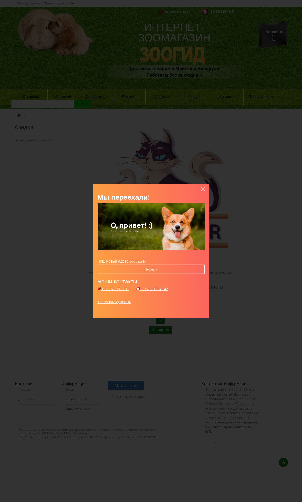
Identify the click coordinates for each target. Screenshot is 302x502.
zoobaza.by (138, 261)
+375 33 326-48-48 (152, 289)
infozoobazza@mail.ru (114, 302)
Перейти (151, 269)
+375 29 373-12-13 (113, 289)
